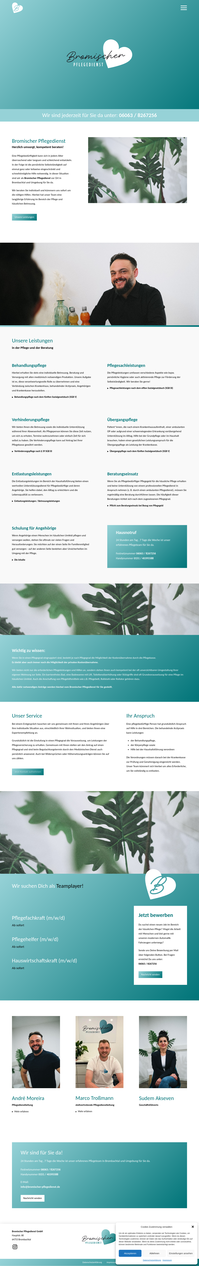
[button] (192, 1226)
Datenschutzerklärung (152, 1260)
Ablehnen (154, 1253)
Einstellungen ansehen (181, 1253)
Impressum (167, 1260)
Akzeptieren (130, 1253)
